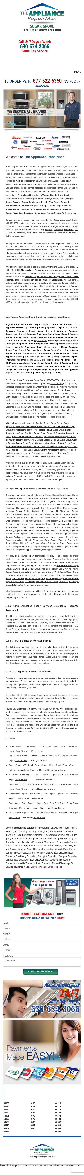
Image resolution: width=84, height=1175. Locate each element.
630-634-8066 (34, 46)
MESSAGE (8, 956)
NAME (6, 923)
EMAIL (6, 945)
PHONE (6, 934)
